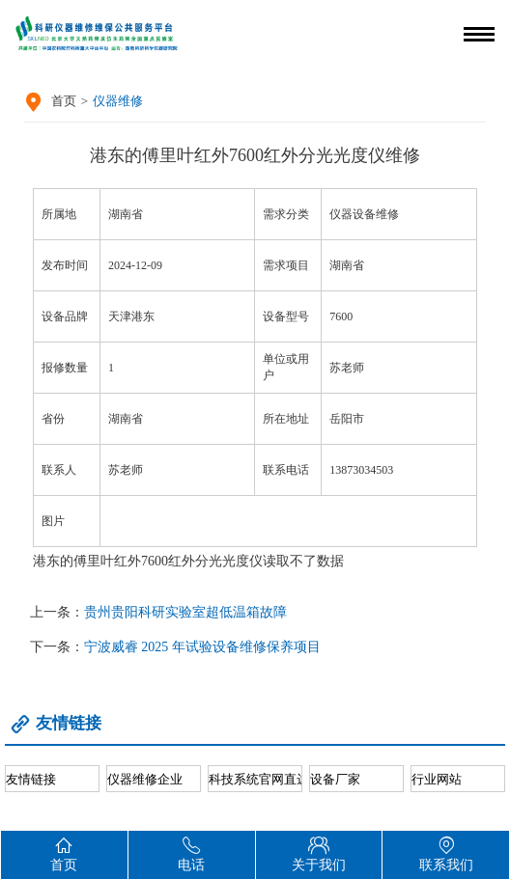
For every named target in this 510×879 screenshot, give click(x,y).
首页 (63, 101)
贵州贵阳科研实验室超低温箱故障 (185, 612)
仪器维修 (118, 101)
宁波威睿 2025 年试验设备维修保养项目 (202, 647)
